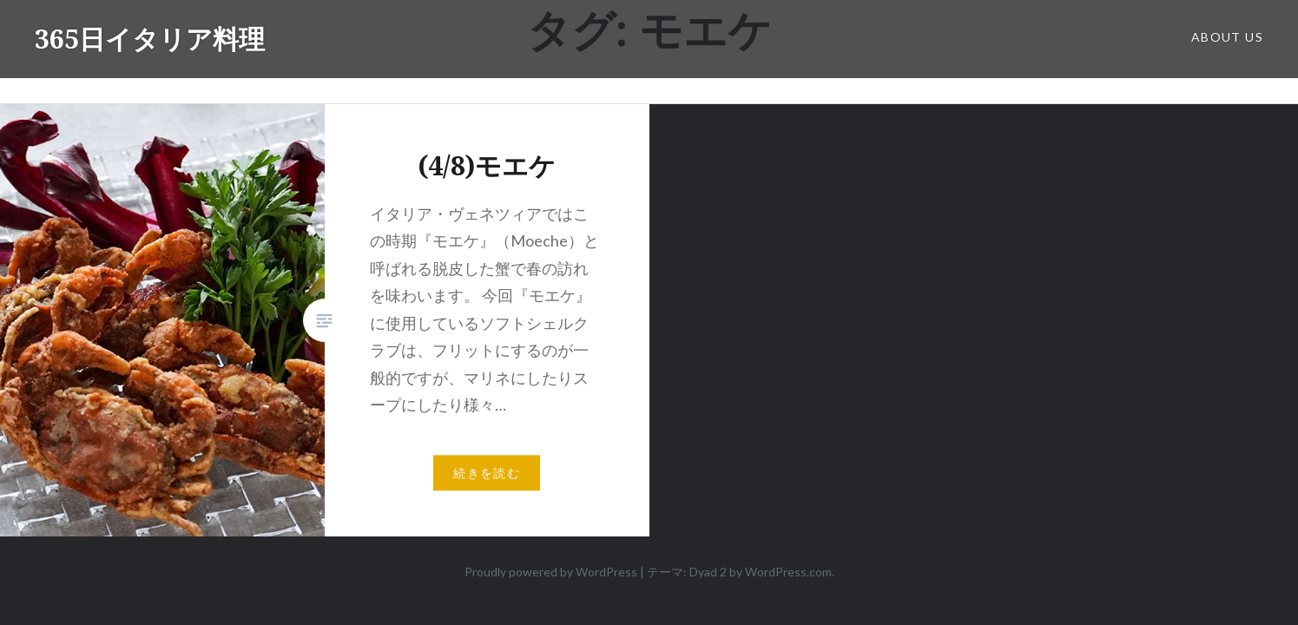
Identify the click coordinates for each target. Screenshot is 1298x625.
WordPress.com (788, 571)
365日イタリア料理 (150, 38)
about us (1227, 37)
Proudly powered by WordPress (551, 571)
